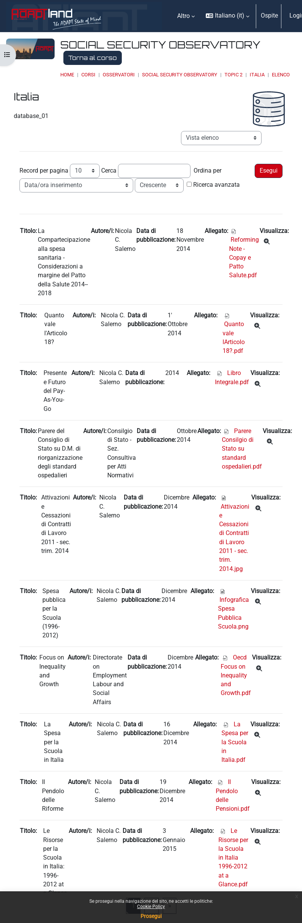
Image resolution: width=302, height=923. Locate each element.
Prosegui (151, 916)
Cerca (108, 170)
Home (67, 75)
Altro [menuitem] (183, 16)
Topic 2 (233, 75)
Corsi (88, 75)
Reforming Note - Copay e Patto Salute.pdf (244, 257)
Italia (257, 75)
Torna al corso (92, 57)
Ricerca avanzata (216, 184)
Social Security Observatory (179, 75)
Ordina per (207, 170)
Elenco (281, 75)
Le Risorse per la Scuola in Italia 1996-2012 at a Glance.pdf (233, 858)
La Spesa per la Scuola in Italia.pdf (234, 742)
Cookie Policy (151, 906)
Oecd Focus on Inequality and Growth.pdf (236, 675)
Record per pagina (43, 170)
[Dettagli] (266, 242)
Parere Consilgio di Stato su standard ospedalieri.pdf (242, 449)
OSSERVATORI (119, 75)
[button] (227, 16)
